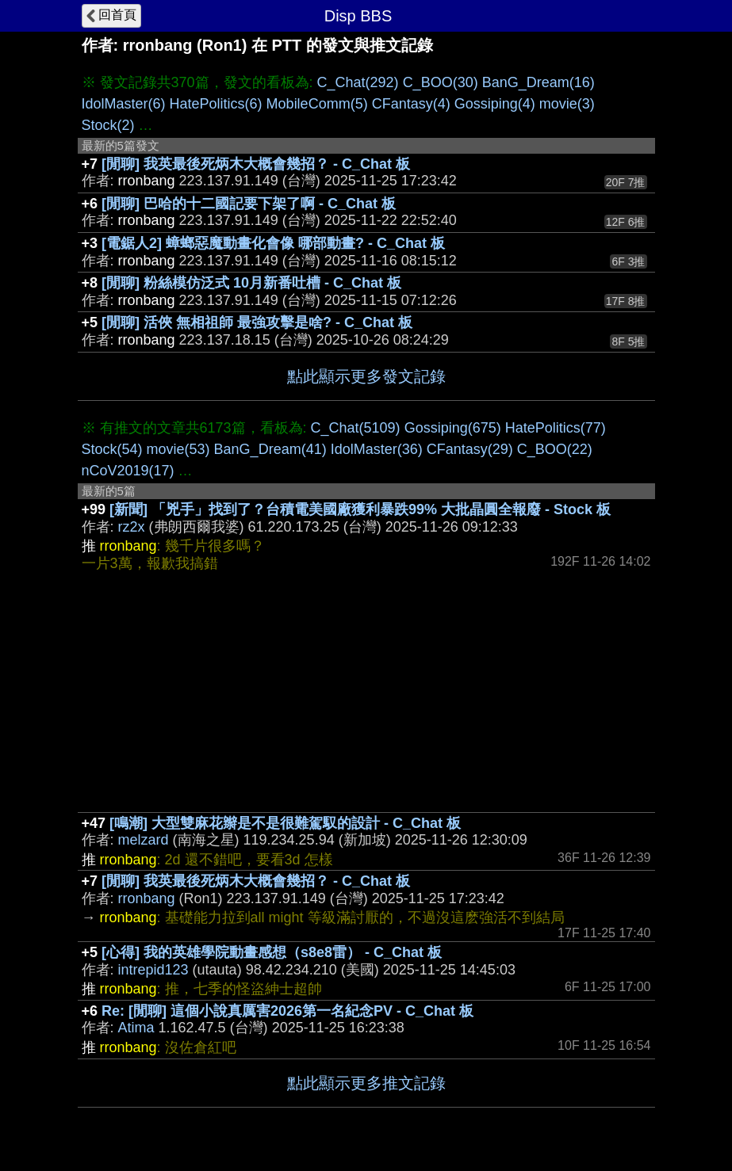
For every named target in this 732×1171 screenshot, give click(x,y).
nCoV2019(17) (128, 471)
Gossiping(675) (452, 428)
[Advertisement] (366, 693)
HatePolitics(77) (555, 428)
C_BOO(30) (440, 82)
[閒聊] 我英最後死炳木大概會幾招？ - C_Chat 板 (256, 164)
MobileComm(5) (317, 104)
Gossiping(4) (494, 104)
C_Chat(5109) (355, 428)
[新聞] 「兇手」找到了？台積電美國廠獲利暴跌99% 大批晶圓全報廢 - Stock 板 (360, 509)
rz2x (131, 527)
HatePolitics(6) (216, 104)
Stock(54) (112, 449)
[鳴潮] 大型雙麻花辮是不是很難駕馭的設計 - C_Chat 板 (285, 823)
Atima (136, 1028)
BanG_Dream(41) (270, 449)
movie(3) (567, 104)
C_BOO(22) (554, 449)
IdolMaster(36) (377, 449)
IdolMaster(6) (124, 104)
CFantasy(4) (411, 104)
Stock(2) (108, 125)
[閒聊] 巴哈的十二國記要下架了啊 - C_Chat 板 (249, 204)
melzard (143, 840)
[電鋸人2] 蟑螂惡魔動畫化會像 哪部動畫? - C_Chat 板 (273, 243)
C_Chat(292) (358, 82)
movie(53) (178, 449)
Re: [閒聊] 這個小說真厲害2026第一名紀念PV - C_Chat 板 (287, 1011)
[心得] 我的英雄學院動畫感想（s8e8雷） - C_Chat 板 (272, 952)
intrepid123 (153, 970)
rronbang (146, 898)
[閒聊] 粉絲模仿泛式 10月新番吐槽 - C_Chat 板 (251, 283)
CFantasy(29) (470, 449)
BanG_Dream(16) (538, 82)
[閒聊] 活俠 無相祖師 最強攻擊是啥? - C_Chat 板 (257, 322)
